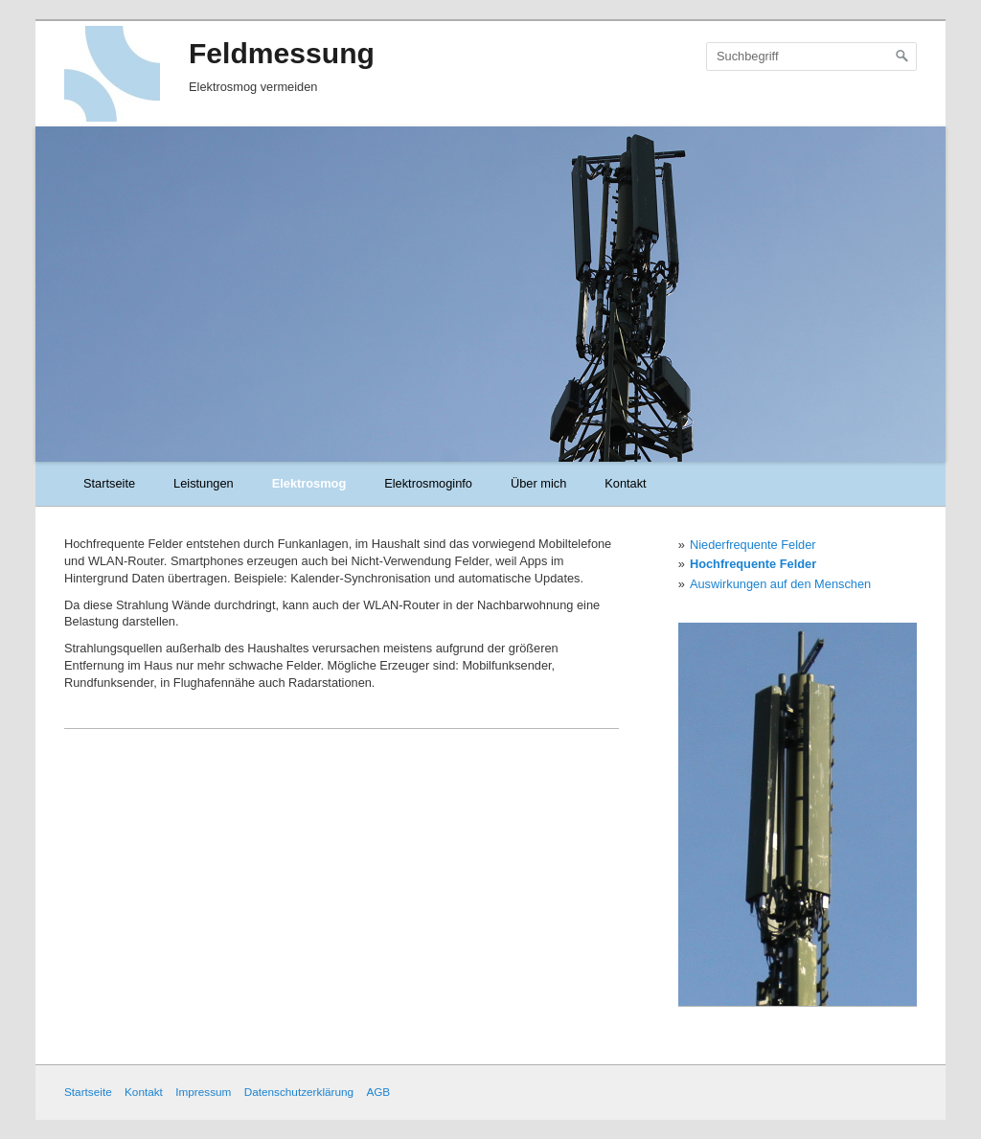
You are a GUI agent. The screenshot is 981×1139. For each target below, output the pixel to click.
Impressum (203, 1091)
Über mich (538, 483)
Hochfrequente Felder (753, 564)
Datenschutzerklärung (299, 1091)
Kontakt (625, 483)
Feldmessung (282, 53)
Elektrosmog (309, 483)
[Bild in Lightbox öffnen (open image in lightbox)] (797, 814)
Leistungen (203, 483)
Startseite (109, 483)
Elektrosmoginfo (428, 483)
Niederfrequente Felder (753, 544)
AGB (378, 1091)
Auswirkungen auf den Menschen (780, 584)
